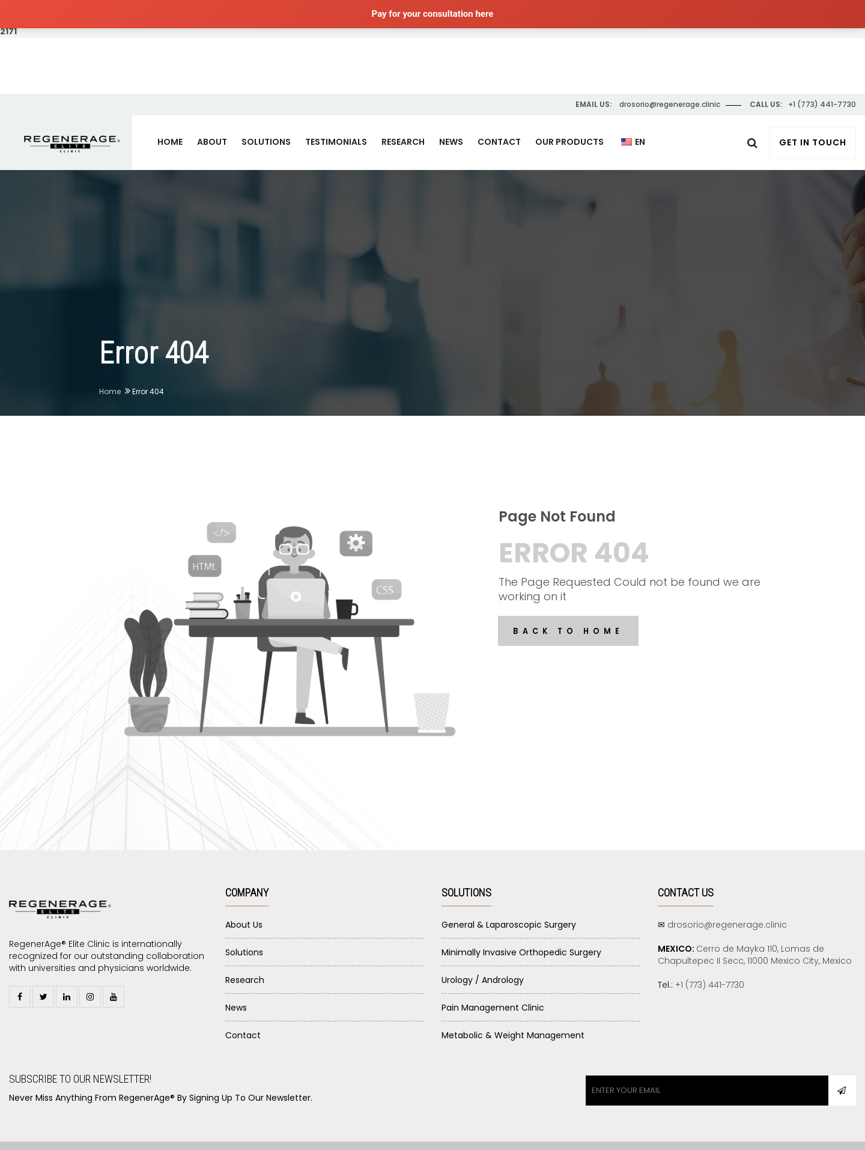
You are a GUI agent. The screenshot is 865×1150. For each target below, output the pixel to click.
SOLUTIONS (266, 115)
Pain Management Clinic (493, 981)
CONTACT (499, 115)
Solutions (244, 925)
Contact (243, 1008)
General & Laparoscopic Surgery (509, 898)
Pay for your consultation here (433, 13)
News (236, 981)
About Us (244, 898)
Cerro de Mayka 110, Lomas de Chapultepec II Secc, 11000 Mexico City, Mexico (755, 928)
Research (244, 953)
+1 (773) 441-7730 (709, 958)
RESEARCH (403, 115)
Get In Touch (812, 115)
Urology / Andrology (483, 953)
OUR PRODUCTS (569, 115)
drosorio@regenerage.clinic (727, 898)
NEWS (451, 115)
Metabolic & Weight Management (513, 1008)
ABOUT (212, 115)
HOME (170, 115)
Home (110, 364)
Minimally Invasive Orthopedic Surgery (521, 925)
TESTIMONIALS (336, 115)
